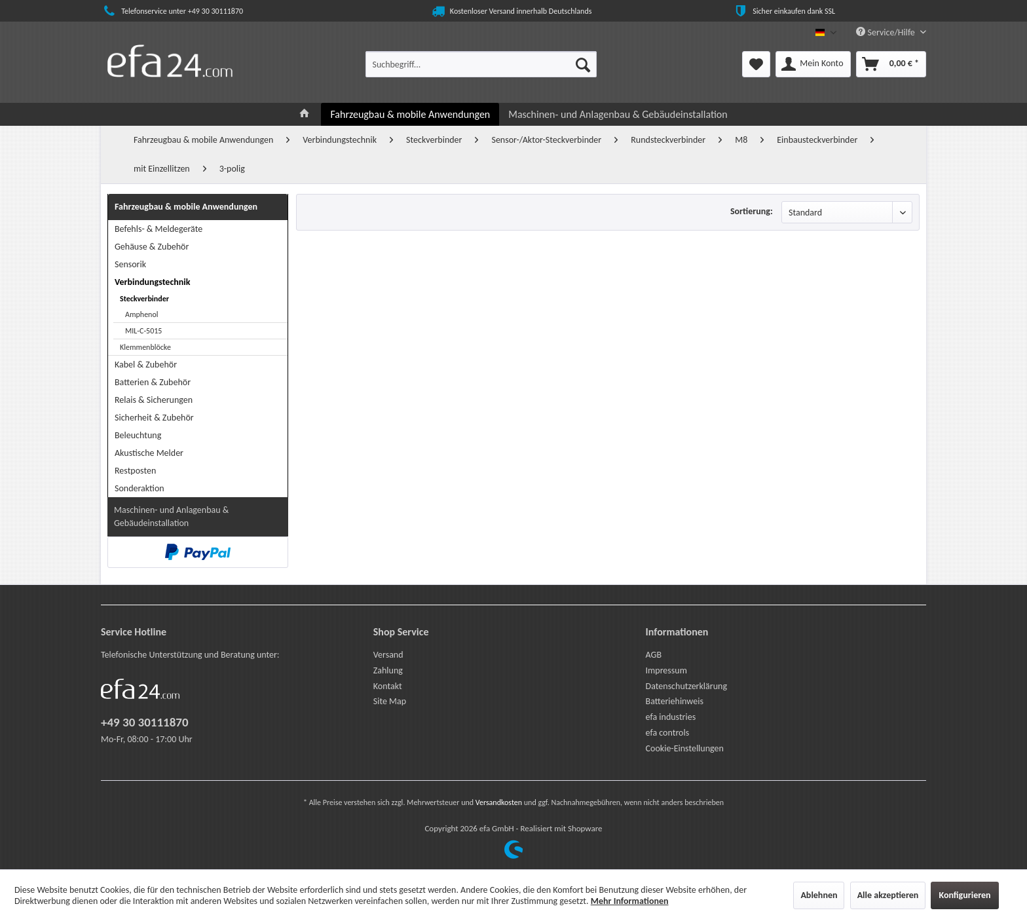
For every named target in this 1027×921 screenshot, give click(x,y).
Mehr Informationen (630, 901)
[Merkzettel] (756, 64)
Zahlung (388, 670)
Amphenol (142, 314)
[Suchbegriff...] (481, 64)
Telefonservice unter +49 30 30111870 (172, 11)
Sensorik (130, 264)
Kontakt (387, 686)
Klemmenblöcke (145, 347)
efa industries (671, 717)
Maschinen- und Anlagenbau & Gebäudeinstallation (171, 516)
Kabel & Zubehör (146, 364)
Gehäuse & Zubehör (152, 246)
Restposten (135, 470)
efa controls (668, 732)
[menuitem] (481, 64)
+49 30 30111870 (145, 722)
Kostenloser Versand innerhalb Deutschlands (511, 11)
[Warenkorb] (891, 64)
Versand (388, 654)
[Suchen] (583, 64)
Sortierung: (751, 211)
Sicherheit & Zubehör (154, 417)
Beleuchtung (138, 435)
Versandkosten (499, 802)
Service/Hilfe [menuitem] (886, 32)
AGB (654, 654)
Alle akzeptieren (888, 895)
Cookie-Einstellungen (685, 748)
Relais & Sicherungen (154, 399)
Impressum (666, 670)
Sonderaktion (139, 488)
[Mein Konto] (812, 64)
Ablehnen (818, 895)
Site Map (389, 701)
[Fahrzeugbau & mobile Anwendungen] (410, 114)
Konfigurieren (964, 895)
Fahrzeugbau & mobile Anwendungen (186, 206)
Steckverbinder (144, 298)
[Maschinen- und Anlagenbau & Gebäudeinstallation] (617, 114)
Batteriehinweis (674, 701)
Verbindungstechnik (152, 282)
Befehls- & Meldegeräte (158, 229)
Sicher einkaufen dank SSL (783, 11)
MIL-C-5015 (143, 330)
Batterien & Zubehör (153, 382)
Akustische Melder (149, 453)
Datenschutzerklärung (686, 686)
